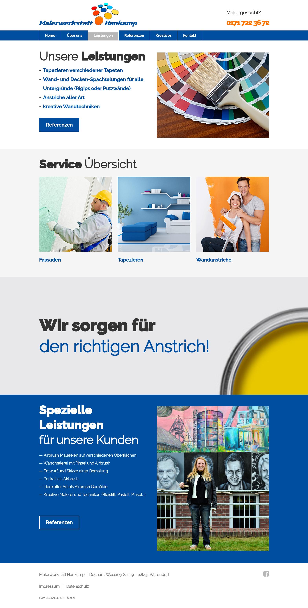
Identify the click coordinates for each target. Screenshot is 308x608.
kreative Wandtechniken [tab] (71, 106)
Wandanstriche (213, 260)
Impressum (49, 586)
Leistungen (103, 35)
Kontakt (189, 35)
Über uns (74, 35)
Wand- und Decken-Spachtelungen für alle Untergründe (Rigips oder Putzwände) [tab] (93, 83)
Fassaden (50, 260)
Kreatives (163, 35)
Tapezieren (130, 260)
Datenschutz (77, 586)
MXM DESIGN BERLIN (51, 597)
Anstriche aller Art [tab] (63, 97)
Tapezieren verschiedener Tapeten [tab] (83, 70)
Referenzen (134, 35)
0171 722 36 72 (247, 23)
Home (50, 35)
